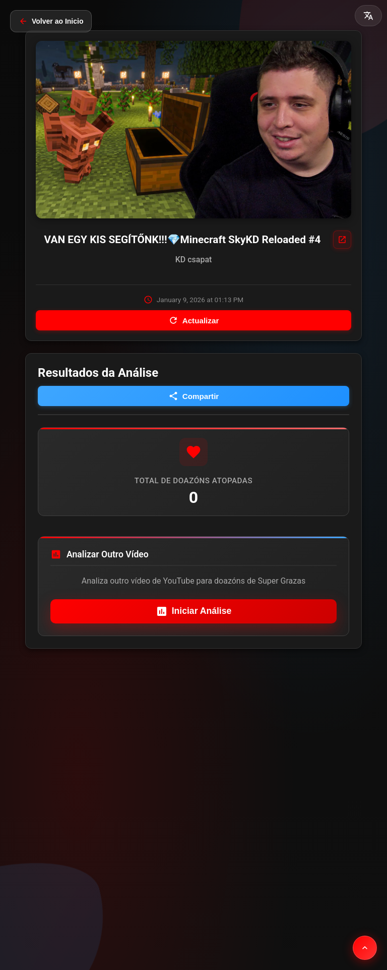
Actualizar (193, 320)
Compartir (193, 396)
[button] (368, 15)
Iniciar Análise (194, 611)
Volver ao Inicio (51, 21)
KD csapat (193, 259)
